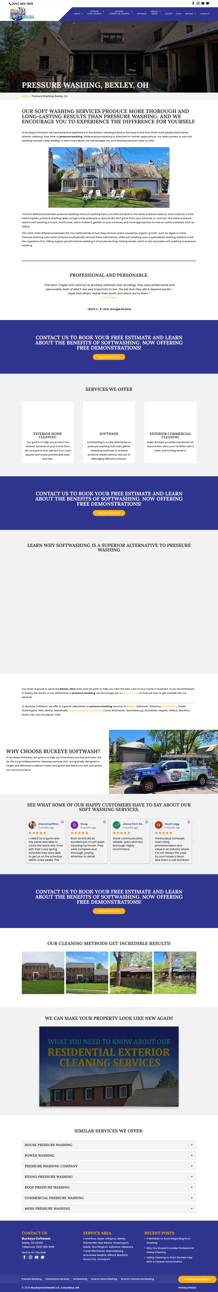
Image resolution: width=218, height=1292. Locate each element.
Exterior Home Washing (104, 1278)
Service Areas (154, 13)
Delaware (127, 1247)
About (77, 14)
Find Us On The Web (34, 1252)
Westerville (90, 1243)
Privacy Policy (187, 1287)
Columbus (95, 710)
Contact (204, 14)
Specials (189, 14)
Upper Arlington (78, 710)
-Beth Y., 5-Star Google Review (109, 309)
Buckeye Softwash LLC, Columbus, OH (55, 1287)
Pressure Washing (32, 1278)
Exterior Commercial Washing (137, 1278)
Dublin (87, 1247)
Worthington (169, 706)
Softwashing (80, 1278)
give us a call (131, 693)
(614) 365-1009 (22, 4)
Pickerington (121, 1243)
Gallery (168, 14)
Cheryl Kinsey (47, 824)
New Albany (105, 1243)
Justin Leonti (89, 824)
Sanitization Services (57, 1278)
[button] (43, 972)
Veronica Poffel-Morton (180, 824)
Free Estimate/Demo (197, 1279)
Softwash (142, 14)
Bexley (131, 706)
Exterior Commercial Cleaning (119, 13)
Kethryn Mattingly (134, 824)
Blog (178, 14)
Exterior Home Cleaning (94, 13)
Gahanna (114, 1247)
